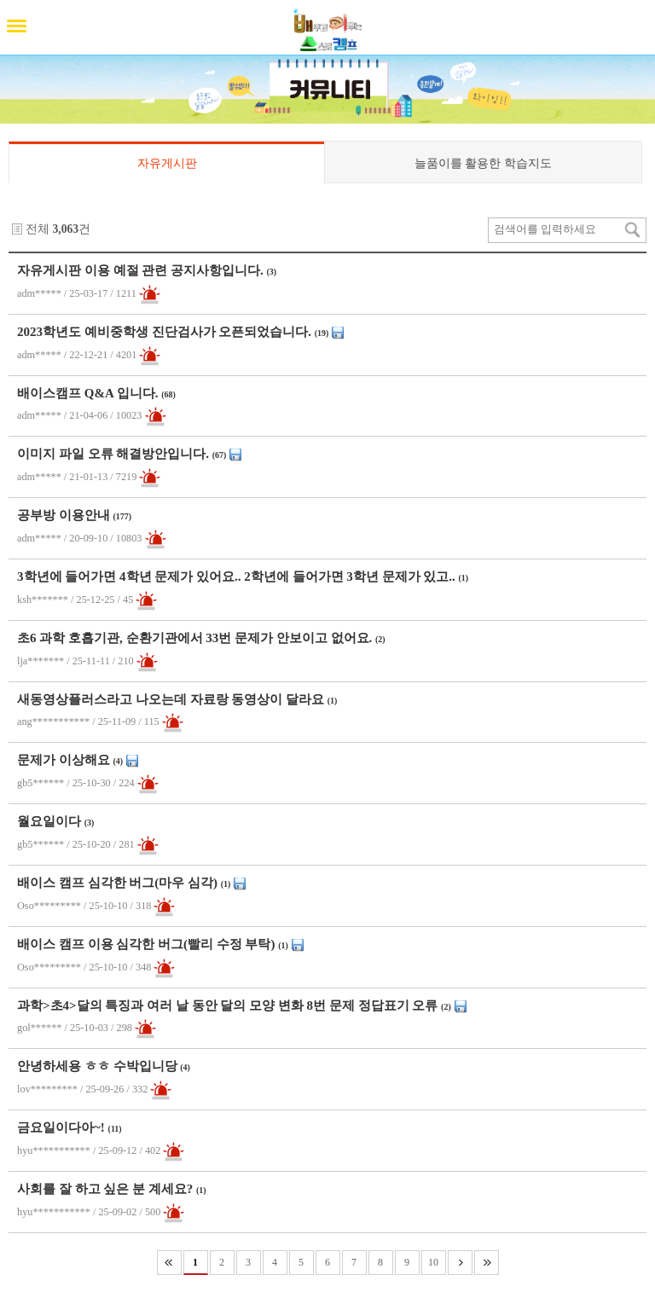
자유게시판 (167, 163)
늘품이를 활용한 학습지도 (483, 163)
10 (433, 1262)
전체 (37, 229)
